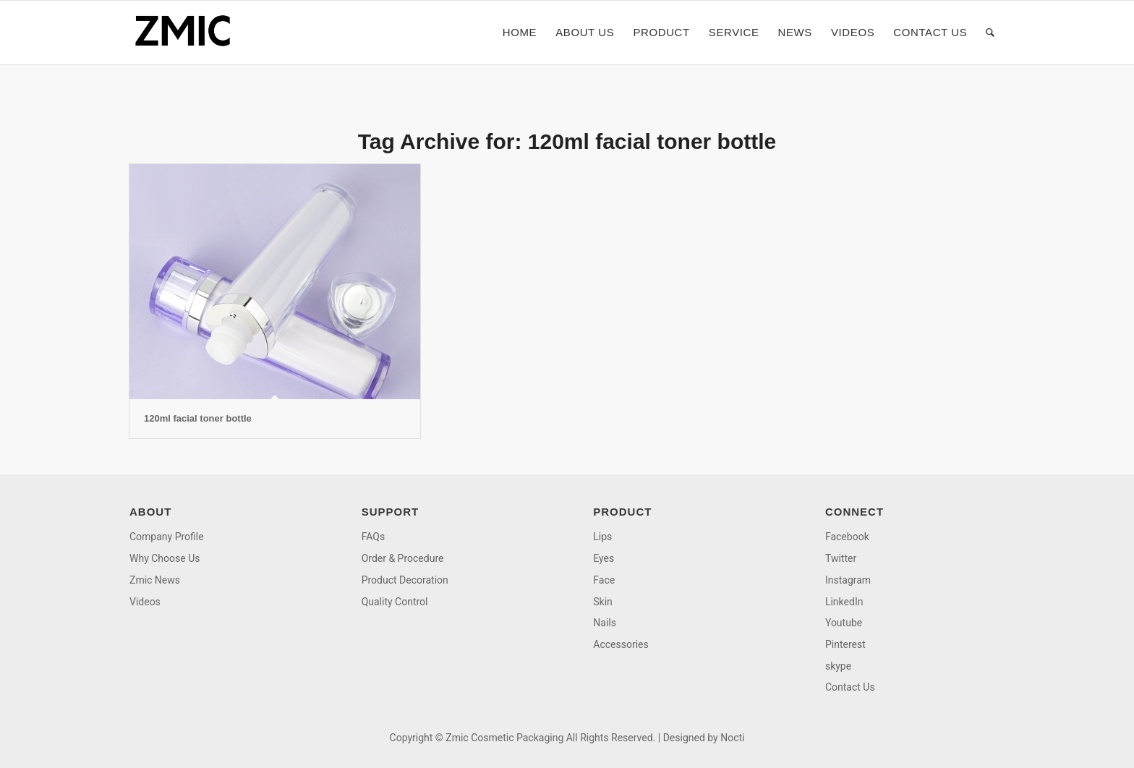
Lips (602, 536)
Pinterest (845, 644)
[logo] (187, 32)
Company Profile (166, 536)
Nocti (732, 737)
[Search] (990, 32)
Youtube (843, 622)
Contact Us (850, 687)
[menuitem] (519, 32)
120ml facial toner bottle (198, 418)
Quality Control (395, 601)
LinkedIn (844, 601)
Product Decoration (405, 580)
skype (838, 666)
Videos (145, 601)
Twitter (840, 558)
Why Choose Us (164, 558)
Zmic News (154, 580)
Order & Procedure (403, 558)
